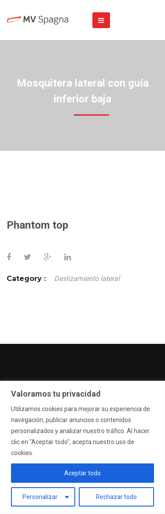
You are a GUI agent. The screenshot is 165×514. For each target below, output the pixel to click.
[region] (82, 447)
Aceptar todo (82, 473)
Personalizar (40, 496)
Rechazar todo (116, 496)
